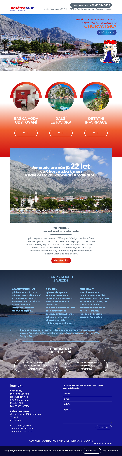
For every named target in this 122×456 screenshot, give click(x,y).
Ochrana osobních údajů (67, 440)
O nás (46, 9)
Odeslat (103, 427)
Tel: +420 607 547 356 (21, 428)
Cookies (88, 440)
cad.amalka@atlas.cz (21, 425)
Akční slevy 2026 (67, 9)
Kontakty (108, 9)
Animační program (83, 9)
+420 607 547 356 (99, 5)
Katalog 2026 (97, 9)
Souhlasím (91, 450)
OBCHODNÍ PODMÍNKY (40, 440)
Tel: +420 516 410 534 (21, 431)
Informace (54, 9)
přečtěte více (106, 32)
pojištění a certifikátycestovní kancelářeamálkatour (35, 365)
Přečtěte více (61, 260)
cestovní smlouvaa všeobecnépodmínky (86, 365)
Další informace (110, 450)
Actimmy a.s (108, 443)
